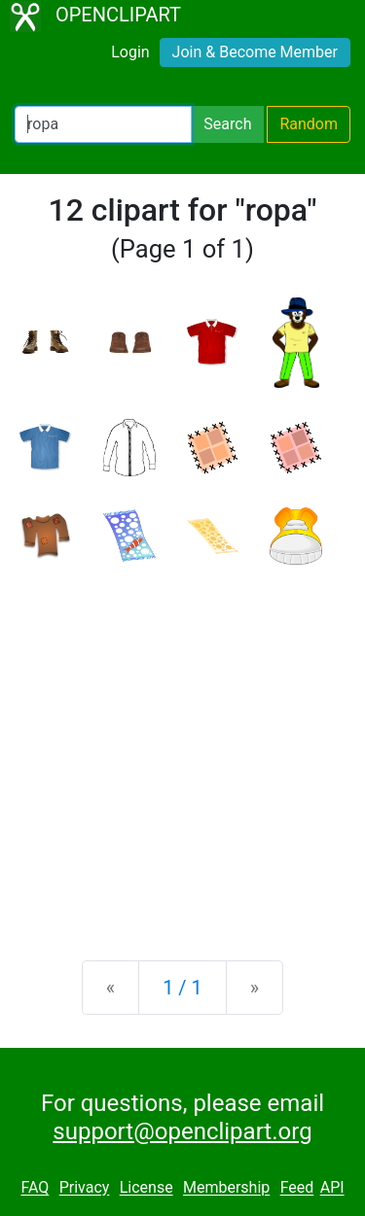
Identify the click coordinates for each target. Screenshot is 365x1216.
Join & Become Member (255, 52)
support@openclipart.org (182, 1131)
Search (227, 124)
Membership (226, 1188)
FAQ (34, 1188)
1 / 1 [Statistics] (182, 987)
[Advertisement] (182, 747)
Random (308, 124)
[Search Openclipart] (103, 124)
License (146, 1188)
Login (130, 52)
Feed (297, 1188)
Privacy (84, 1188)
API (332, 1188)
